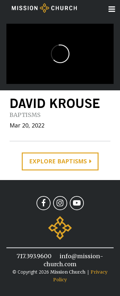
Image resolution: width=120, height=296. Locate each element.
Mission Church (67, 272)
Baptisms (25, 115)
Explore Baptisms (58, 161)
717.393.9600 (34, 256)
